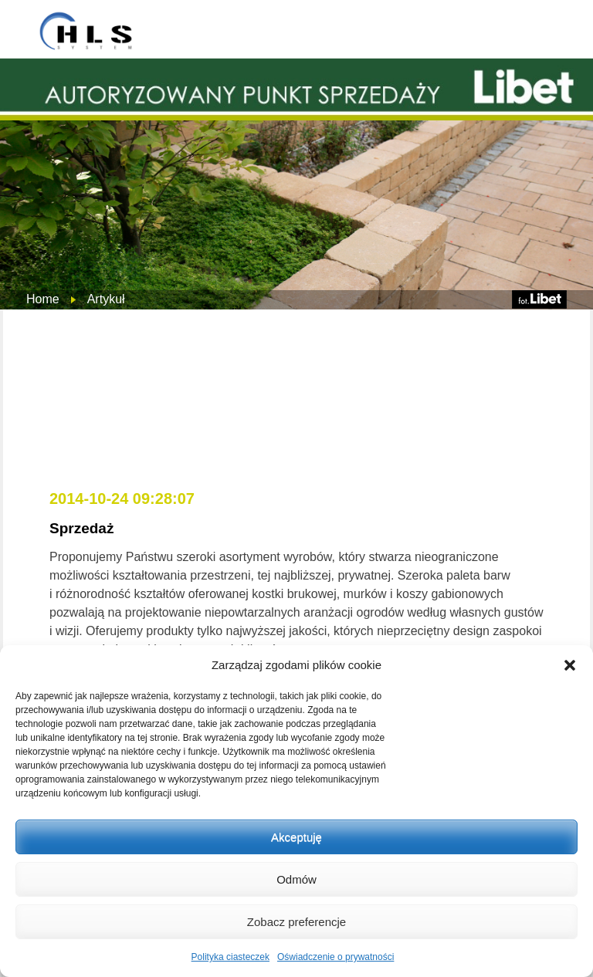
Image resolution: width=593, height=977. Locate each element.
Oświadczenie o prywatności (335, 957)
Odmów (296, 879)
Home (42, 299)
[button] (570, 665)
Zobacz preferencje (296, 921)
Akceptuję (296, 836)
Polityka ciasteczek (230, 957)
